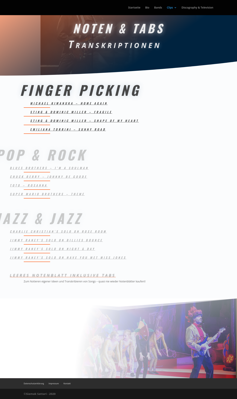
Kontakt (67, 383)
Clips (170, 7)
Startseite (134, 7)
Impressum (54, 383)
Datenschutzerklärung (34, 383)
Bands (158, 7)
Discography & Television (197, 7)
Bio (147, 7)
